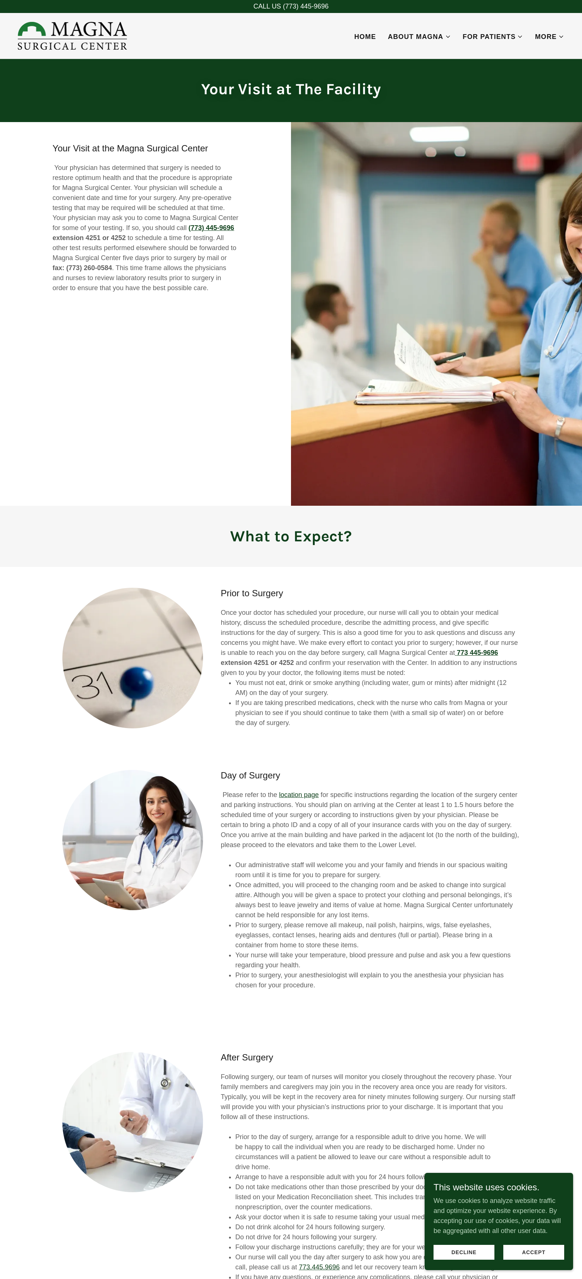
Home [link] (365, 36)
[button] (419, 36)
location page (299, 794)
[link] (72, 35)
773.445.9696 (319, 1267)
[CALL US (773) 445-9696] (291, 6)
